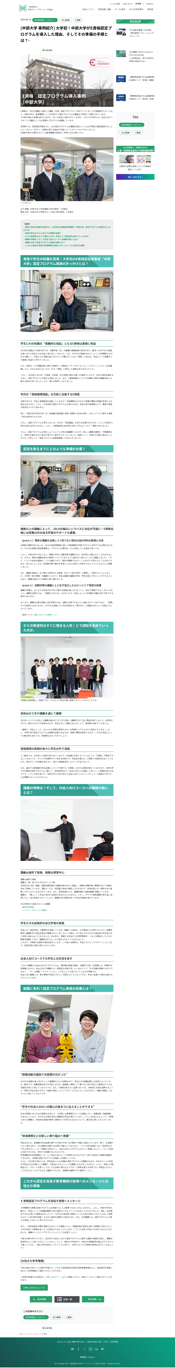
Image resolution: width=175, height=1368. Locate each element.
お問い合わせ (128, 4)
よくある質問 (115, 4)
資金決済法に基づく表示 (97, 1342)
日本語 (138, 3)
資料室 (150, 9)
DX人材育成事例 (136, 9)
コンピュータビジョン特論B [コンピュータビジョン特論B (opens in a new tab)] (34, 910)
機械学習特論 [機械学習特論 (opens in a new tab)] (28, 907)
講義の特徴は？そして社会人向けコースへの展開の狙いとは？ (52, 239)
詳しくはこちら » (135, 177)
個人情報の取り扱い (76, 1342)
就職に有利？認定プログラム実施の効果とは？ (45, 242)
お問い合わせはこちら (35, 1288)
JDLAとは (61, 1342)
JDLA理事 (65, 20)
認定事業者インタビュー (45, 20)
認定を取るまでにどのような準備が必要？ (43, 233)
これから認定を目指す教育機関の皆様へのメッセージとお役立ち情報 (54, 245)
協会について (88, 9)
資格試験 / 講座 (104, 9)
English (149, 3)
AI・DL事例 (120, 9)
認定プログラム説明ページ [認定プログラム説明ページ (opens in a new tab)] (45, 614)
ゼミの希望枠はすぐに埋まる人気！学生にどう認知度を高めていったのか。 (57, 236)
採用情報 (114, 1342)
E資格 (78, 20)
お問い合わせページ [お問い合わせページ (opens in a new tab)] (54, 1277)
